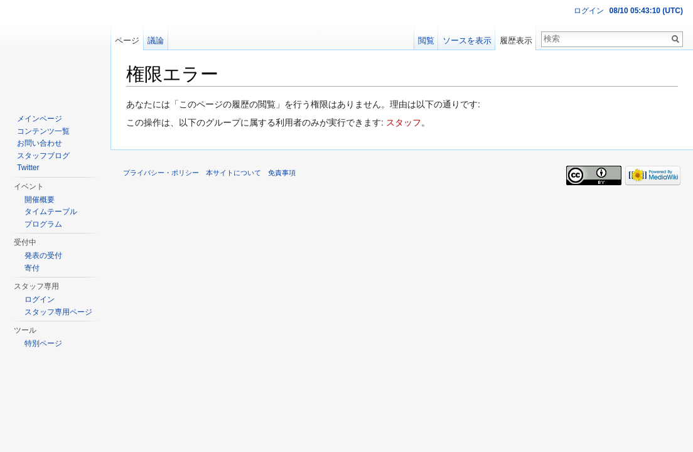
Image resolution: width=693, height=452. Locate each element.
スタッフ (403, 122)
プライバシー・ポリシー (161, 172)
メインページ (39, 118)
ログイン (589, 10)
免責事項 (282, 172)
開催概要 (39, 199)
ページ (127, 40)
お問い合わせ (39, 143)
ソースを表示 (467, 40)
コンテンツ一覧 (43, 131)
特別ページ (43, 343)
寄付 (32, 268)
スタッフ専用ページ (58, 312)
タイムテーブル (50, 211)
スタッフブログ (43, 155)
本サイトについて (233, 172)
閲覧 (426, 40)
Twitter (28, 167)
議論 (156, 40)
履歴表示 (516, 40)
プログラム (43, 224)
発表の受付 (43, 255)
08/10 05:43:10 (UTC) (646, 10)
